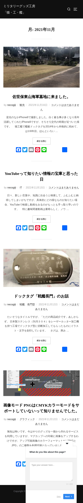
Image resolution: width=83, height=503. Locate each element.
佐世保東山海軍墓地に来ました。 (41, 97)
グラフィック (27, 419)
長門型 (31, 304)
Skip (59, 496)
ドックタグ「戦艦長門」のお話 (41, 296)
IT (21, 187)
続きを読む (44, 140)
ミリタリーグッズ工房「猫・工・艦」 (19, 9)
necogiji (11, 105)
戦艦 (22, 304)
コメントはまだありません (63, 187)
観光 (22, 105)
